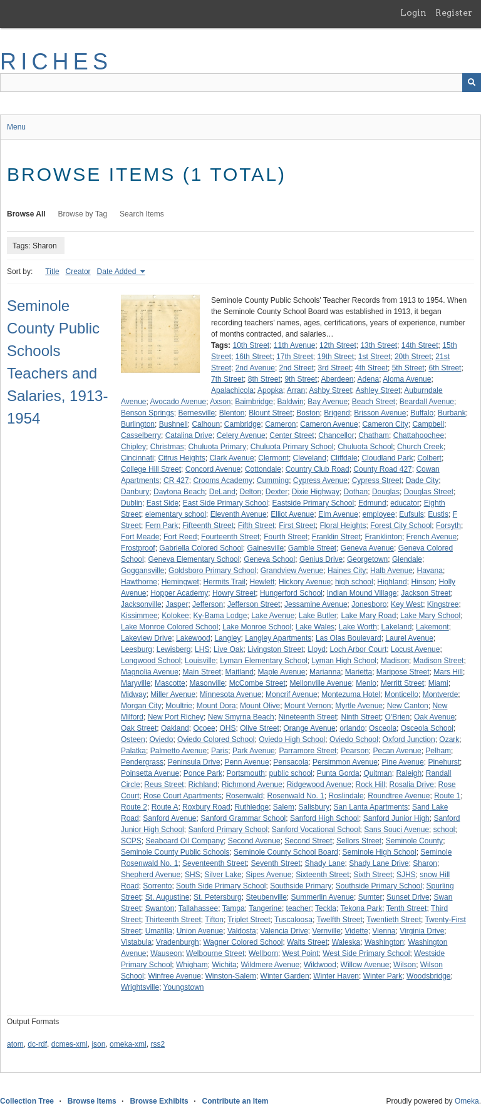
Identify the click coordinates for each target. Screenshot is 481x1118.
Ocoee (204, 728)
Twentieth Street (393, 919)
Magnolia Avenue (149, 672)
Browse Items (92, 1101)
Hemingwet (180, 581)
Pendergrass (142, 762)
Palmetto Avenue (178, 750)
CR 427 (176, 480)
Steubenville (266, 897)
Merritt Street (402, 683)
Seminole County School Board (286, 852)
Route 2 (134, 807)
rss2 (157, 1044)
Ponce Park (203, 773)
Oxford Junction (409, 739)
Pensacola (290, 762)
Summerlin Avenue (322, 897)
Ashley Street (378, 390)
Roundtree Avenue (399, 795)
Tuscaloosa (293, 919)
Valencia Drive (284, 931)
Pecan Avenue (397, 750)
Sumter (370, 897)
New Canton (407, 705)
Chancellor (336, 435)
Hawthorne (139, 581)
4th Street (371, 367)
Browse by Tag (83, 214)
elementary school (175, 514)
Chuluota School (365, 446)
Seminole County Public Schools (175, 852)
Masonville (207, 683)
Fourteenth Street (230, 536)
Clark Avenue (231, 458)
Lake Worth (358, 627)
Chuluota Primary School (292, 446)
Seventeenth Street (214, 863)
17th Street (294, 356)
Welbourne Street (215, 953)
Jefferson (207, 604)
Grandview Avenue (292, 570)
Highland (391, 581)
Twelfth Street (339, 919)
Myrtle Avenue (359, 705)
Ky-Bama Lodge (220, 615)
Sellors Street (358, 840)
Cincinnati (137, 458)
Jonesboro (368, 604)
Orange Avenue (310, 728)
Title (52, 271)
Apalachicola (232, 390)
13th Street (378, 345)
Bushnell (173, 424)
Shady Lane (325, 863)
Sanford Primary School (227, 829)
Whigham (192, 964)
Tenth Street (406, 908)
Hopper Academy (179, 593)
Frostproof (138, 548)
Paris (219, 750)
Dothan (356, 491)
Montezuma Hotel (350, 694)
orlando (352, 728)
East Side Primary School (225, 503)
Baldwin (290, 401)
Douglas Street (428, 491)
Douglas (386, 491)
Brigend (336, 413)
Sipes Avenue (268, 874)
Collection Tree (27, 1101)
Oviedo (161, 739)
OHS (227, 728)
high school (354, 581)
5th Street (408, 367)
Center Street (291, 435)
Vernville (327, 931)
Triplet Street (248, 919)
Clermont (273, 458)
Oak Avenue (434, 717)
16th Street (253, 356)
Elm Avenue (338, 514)
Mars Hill (448, 672)
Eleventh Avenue (238, 514)
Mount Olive (260, 705)
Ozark (449, 739)
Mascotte (170, 683)
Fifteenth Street (208, 525)
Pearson (355, 750)
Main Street (202, 672)
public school (291, 773)
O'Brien (397, 717)
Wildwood (320, 964)
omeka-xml (128, 1044)
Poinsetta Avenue (150, 773)
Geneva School (269, 559)
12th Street (337, 345)
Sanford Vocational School (316, 829)
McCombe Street (257, 683)
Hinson (422, 581)
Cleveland (309, 458)
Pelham (438, 750)
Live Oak (228, 649)
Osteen (133, 739)
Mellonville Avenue (320, 683)
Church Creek (420, 446)
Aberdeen (337, 379)
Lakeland (396, 627)
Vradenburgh (177, 942)
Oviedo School (353, 739)
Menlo (366, 683)
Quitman (377, 773)
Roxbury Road (206, 807)
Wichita (224, 964)
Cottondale (263, 469)
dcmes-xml (69, 1044)
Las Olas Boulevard (348, 638)
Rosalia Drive (412, 784)
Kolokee (175, 615)
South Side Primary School (221, 886)
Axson (220, 401)
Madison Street (438, 660)
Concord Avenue (213, 469)
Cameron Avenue (329, 424)
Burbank (452, 413)
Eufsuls (411, 514)
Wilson (404, 964)
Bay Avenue (328, 401)
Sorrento (157, 886)
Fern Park (161, 525)
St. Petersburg (218, 897)
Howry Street (234, 593)
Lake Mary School (430, 615)
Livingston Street (275, 649)
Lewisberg (174, 649)
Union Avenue (200, 931)
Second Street (308, 840)
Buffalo (421, 413)
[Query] (240, 82)
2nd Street (296, 367)
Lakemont (432, 627)
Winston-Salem (230, 976)
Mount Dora (216, 705)
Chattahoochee (418, 435)
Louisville (200, 660)
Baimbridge (254, 401)
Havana (430, 570)
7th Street (227, 379)
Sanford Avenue (169, 818)
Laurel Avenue (409, 638)
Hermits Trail (224, 581)
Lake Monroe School (256, 627)
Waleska (346, 942)
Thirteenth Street (172, 919)
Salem (283, 807)
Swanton (160, 908)
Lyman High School (343, 660)
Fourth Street (286, 536)
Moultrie (178, 705)
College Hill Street (151, 469)
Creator (78, 271)
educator (405, 503)
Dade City (422, 480)
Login (413, 13)
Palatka (133, 750)
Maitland (239, 672)
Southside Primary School (379, 886)
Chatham (373, 435)
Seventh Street (275, 863)
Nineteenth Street (307, 717)
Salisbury (314, 807)
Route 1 (447, 795)
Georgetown (367, 559)
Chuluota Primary (217, 446)
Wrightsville (140, 987)
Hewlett (261, 581)
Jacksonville (141, 604)
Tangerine (265, 908)
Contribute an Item (235, 1101)
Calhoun (206, 424)
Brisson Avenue (380, 413)
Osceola (382, 728)
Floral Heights (342, 525)
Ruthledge (251, 807)
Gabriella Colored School (200, 548)
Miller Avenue (172, 694)
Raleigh (409, 773)
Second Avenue (254, 840)
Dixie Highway (315, 491)
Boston (307, 413)
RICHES (56, 61)
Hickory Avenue (305, 581)
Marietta (358, 672)
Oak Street (139, 728)
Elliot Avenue (292, 514)
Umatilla (158, 931)
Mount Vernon (307, 705)
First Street (297, 525)
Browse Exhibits (159, 1101)
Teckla (325, 908)
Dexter (276, 491)
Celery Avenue (241, 435)
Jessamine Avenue (316, 604)
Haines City (347, 570)
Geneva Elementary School (193, 559)
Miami (438, 683)
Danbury (135, 491)
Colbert (429, 458)
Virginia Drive (422, 931)
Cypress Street (376, 480)
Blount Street (270, 413)
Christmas (167, 446)
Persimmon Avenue (345, 762)
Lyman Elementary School (264, 660)
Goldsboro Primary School (212, 570)
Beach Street (373, 401)
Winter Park (383, 976)
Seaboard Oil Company (184, 840)
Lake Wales (315, 627)
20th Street (413, 356)
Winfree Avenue (174, 976)
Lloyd (317, 649)
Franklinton (383, 536)
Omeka (467, 1101)
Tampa (233, 908)
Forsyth (448, 525)
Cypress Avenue (320, 480)
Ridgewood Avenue (319, 784)
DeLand (222, 491)
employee (379, 514)
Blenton (232, 413)
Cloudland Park (387, 458)
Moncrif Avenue (292, 694)
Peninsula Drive (194, 762)
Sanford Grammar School (243, 818)
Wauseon (166, 953)
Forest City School (401, 525)
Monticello (401, 694)
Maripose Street (403, 672)
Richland (202, 784)
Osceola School (427, 728)
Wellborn (263, 953)
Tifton (214, 919)
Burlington (138, 424)
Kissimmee (139, 615)
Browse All (26, 214)
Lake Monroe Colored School (169, 627)
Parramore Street (307, 750)
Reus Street (164, 784)
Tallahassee (198, 908)
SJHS (406, 874)
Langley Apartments (278, 638)
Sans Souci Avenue (396, 829)
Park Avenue (253, 750)
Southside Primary (300, 886)
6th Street (444, 367)
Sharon (425, 863)
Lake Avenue (272, 615)
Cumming (273, 480)
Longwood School (150, 660)
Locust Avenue (415, 649)
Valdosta (241, 931)
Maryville (135, 683)
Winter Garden (285, 976)
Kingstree (443, 604)
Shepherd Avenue (150, 874)
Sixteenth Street (322, 874)
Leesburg (136, 649)
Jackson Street (425, 593)
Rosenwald (243, 795)
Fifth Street (256, 525)
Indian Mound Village (362, 593)
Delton (250, 491)
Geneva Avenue (367, 548)
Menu (16, 127)
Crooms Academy (222, 480)
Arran (296, 390)
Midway (134, 694)
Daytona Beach (179, 491)
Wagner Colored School (242, 942)
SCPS (131, 840)
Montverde (440, 694)
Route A (165, 807)
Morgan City (141, 705)
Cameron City (385, 424)
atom (15, 1044)
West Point (300, 953)
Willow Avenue (365, 964)
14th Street (419, 345)
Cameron (280, 424)
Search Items (142, 214)
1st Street (374, 356)
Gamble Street (312, 548)
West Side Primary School (366, 953)
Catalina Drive (188, 435)
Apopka (270, 390)
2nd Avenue (255, 367)
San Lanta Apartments (371, 807)
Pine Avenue (403, 762)
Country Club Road (317, 469)
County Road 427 (382, 469)
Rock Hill (370, 784)
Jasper (176, 604)
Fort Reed (180, 536)
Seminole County (414, 840)
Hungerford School (291, 593)
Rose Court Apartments (182, 795)
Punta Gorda (338, 773)
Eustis (438, 514)
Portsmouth (246, 773)
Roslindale (346, 795)
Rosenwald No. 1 (295, 795)
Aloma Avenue (407, 379)
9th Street (300, 379)
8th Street (264, 379)
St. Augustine (167, 897)
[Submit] (471, 82)
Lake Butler (318, 615)
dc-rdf (37, 1044)
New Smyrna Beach (241, 717)
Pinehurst (444, 762)
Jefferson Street (254, 604)
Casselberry (141, 435)
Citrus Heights (181, 458)
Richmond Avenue (252, 784)
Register (453, 13)
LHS (202, 649)
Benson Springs (147, 413)
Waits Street (307, 942)
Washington (384, 942)
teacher (298, 908)
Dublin (131, 503)
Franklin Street (336, 536)
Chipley (133, 446)
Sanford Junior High (396, 818)
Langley (227, 638)
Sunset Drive (408, 897)
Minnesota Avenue (231, 694)
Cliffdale (344, 458)
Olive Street (259, 728)
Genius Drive (321, 559)
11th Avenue (295, 345)
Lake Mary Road (368, 615)
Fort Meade (140, 536)
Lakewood (193, 638)
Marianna (325, 672)
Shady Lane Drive (378, 863)
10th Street (250, 345)
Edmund (372, 503)
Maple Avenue (282, 672)
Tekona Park (362, 908)
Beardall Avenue (427, 401)
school (444, 829)
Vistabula (136, 942)
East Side (162, 503)
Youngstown (183, 987)
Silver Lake (222, 874)
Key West (407, 604)
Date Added (117, 271)
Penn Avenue (246, 762)
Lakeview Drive (146, 638)
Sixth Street (372, 874)
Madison (395, 660)
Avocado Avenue (178, 401)
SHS (192, 874)
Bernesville (196, 413)
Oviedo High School (292, 739)
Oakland (175, 728)
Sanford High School (324, 818)
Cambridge (242, 424)
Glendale (407, 559)
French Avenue (431, 536)
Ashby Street (330, 390)
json (98, 1044)
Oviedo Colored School (215, 739)
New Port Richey (176, 717)
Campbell (428, 424)
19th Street (335, 356)
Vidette (356, 931)
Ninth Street (361, 717)
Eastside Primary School (313, 503)
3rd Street (334, 367)
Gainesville (265, 548)
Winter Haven (336, 976)
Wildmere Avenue (269, 964)
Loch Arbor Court (358, 649)
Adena (369, 379)
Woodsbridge (428, 976)
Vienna (383, 931)
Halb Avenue (391, 570)
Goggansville (142, 570)
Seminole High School (379, 852)
